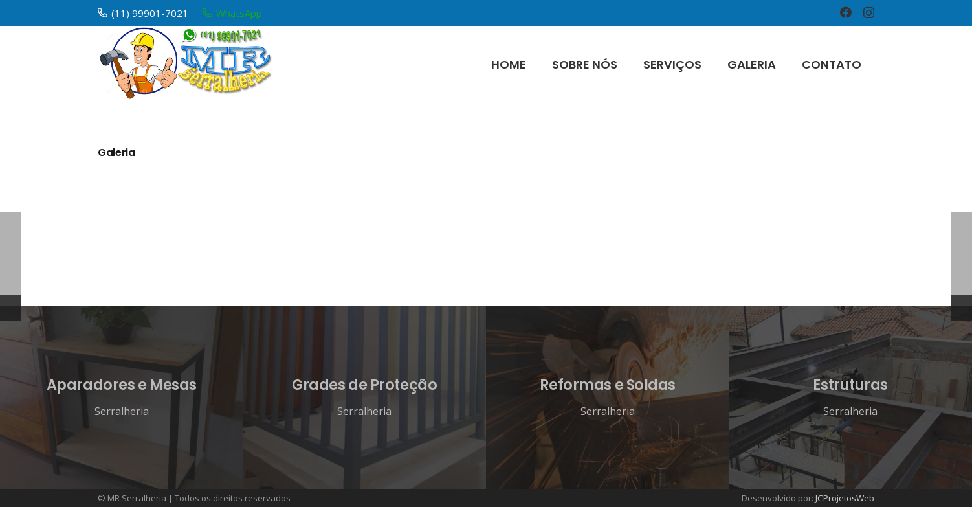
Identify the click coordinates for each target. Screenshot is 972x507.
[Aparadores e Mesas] (121, 397)
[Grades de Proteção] (365, 397)
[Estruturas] (851, 397)
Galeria (116, 152)
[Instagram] (868, 12)
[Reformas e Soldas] (607, 397)
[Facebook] (846, 12)
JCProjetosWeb (844, 498)
